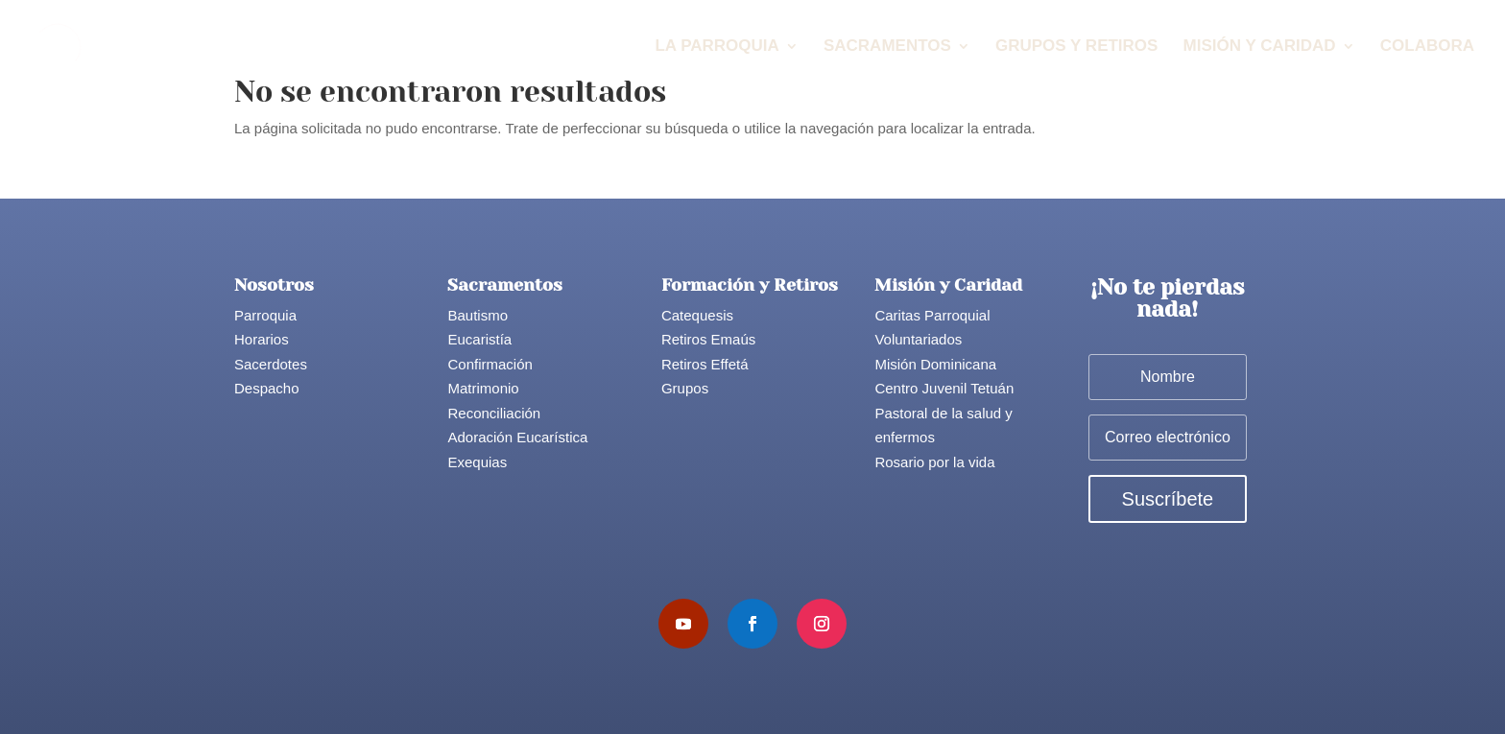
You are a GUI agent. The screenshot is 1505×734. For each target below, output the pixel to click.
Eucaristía (479, 339)
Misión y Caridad (1259, 47)
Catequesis (697, 315)
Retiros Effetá (705, 364)
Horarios (261, 339)
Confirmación (489, 364)
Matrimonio (482, 388)
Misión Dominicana (935, 364)
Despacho (266, 388)
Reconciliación (493, 413)
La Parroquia (716, 47)
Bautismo (477, 315)
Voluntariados (918, 339)
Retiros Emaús (708, 339)
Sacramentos (887, 47)
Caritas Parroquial (932, 315)
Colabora (1427, 47)
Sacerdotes (270, 364)
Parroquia (265, 315)
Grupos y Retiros (1076, 47)
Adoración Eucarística (517, 437)
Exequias (477, 462)
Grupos (684, 388)
